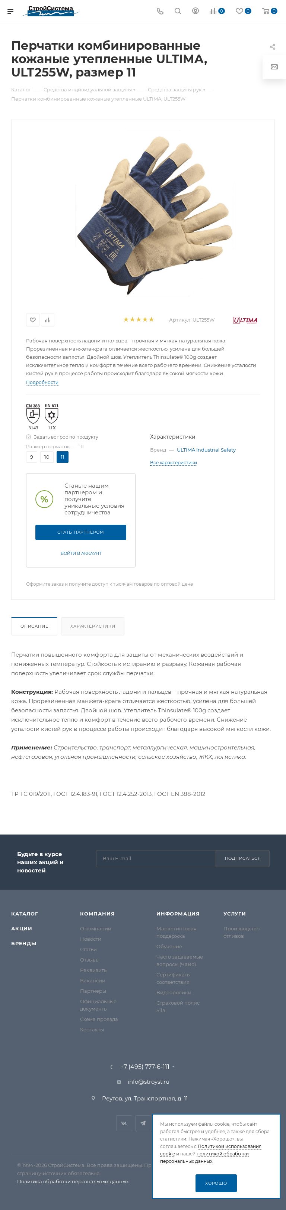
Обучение (169, 946)
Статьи (88, 949)
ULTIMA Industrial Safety (206, 450)
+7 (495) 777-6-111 (144, 1067)
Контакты (92, 1029)
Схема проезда (99, 1019)
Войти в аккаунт (81, 553)
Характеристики (92, 626)
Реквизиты (94, 970)
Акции (21, 928)
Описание (34, 626)
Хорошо (216, 1183)
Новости (90, 939)
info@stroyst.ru (148, 1081)
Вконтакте (124, 1123)
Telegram (143, 1123)
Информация (178, 914)
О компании (95, 928)
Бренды (23, 943)
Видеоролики (173, 992)
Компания (97, 914)
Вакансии (92, 980)
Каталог (24, 914)
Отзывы (89, 960)
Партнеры (93, 991)
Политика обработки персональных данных (73, 1181)
